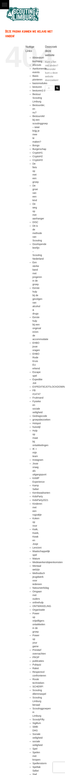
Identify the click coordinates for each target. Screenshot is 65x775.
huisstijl (36, 427)
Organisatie (38, 609)
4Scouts (36, 65)
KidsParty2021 (40, 500)
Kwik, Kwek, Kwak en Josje (35, 536)
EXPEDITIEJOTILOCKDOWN (48, 386)
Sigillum (36, 723)
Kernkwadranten (41, 492)
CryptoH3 (37, 160)
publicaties (38, 661)
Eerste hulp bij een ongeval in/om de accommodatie (40, 328)
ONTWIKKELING (41, 606)
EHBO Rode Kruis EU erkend (36, 361)
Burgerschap (39, 149)
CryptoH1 (37, 152)
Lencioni (36, 547)
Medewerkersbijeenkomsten (47, 562)
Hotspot (36, 423)
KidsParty (37, 496)
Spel (34, 748)
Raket (35, 668)
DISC (35, 222)
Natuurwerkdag (40, 587)
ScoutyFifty (38, 719)
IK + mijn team (35, 452)
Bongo (35, 145)
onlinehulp (38, 602)
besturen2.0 (38, 90)
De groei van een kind (35, 193)
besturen (37, 86)
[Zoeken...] (50, 88)
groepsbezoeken (41, 419)
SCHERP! (37, 686)
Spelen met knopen (36, 756)
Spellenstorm (39, 763)
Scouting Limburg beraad (37, 701)
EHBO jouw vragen (36, 346)
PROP (35, 657)
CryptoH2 (37, 156)
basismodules (39, 83)
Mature (36, 558)
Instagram (37, 459)
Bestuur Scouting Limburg (37, 98)
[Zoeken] (57, 88)
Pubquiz (36, 664)
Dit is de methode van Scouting (37, 233)
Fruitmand (37, 397)
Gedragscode (39, 416)
